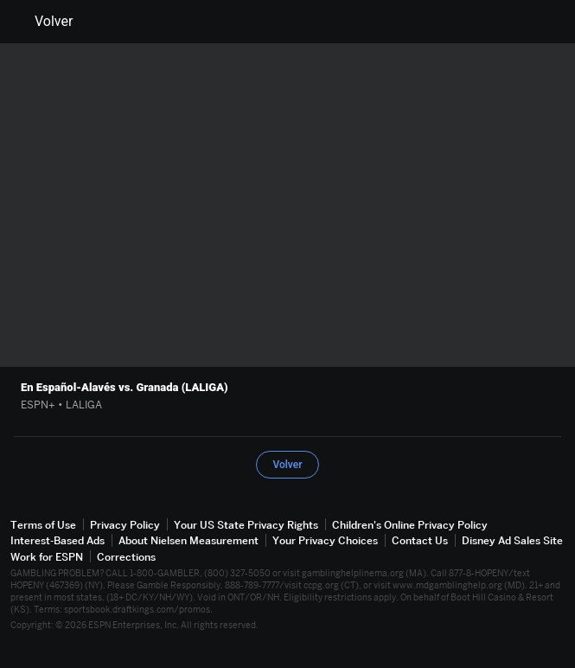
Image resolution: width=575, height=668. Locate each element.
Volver (43, 21)
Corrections (126, 556)
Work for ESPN (46, 556)
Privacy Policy (125, 524)
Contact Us (420, 540)
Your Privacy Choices (325, 540)
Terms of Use (43, 524)
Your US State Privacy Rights (246, 524)
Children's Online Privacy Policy (410, 524)
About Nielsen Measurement (188, 540)
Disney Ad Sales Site (512, 540)
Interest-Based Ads (57, 540)
